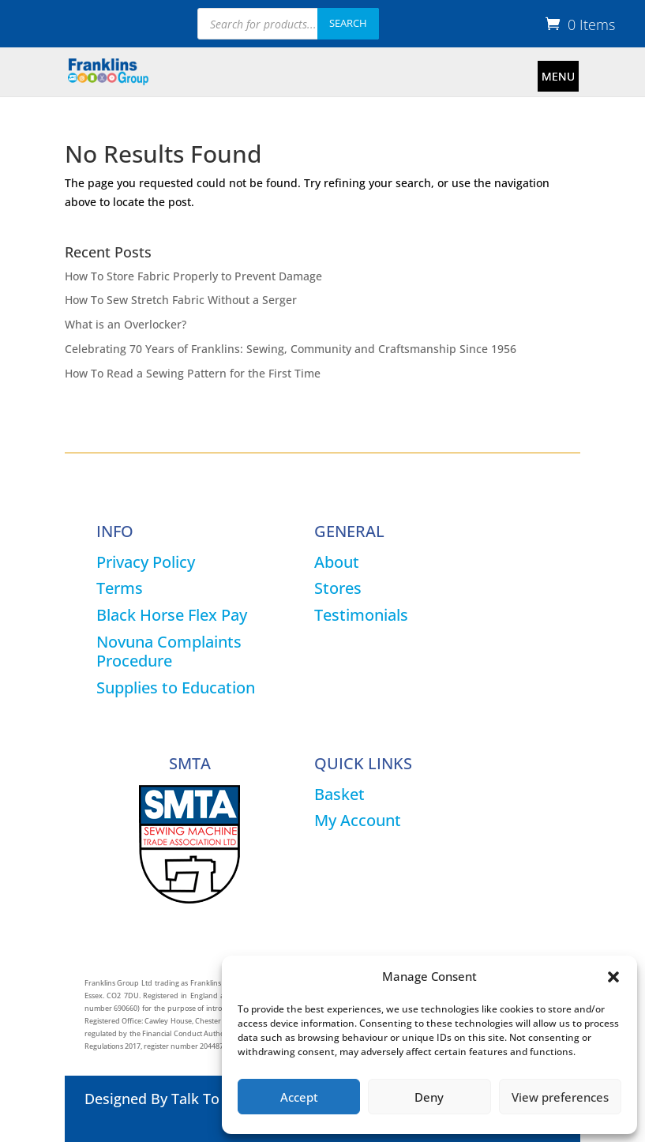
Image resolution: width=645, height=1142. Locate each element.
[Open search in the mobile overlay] (288, 23)
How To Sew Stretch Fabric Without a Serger (181, 299)
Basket (339, 794)
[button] (613, 977)
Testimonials (361, 614)
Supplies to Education (175, 687)
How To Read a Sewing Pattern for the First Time (193, 373)
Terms (119, 588)
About (336, 562)
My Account (357, 820)
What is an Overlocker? (125, 324)
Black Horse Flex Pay (171, 614)
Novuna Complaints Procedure (169, 651)
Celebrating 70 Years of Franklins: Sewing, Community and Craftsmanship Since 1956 (290, 348)
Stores (338, 588)
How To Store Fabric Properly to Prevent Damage (193, 276)
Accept (299, 1097)
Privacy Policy (145, 562)
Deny (429, 1097)
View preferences (560, 1097)
